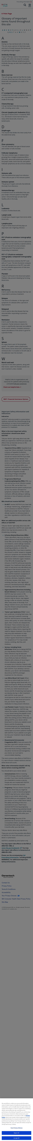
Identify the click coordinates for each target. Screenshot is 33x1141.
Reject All (16, 1134)
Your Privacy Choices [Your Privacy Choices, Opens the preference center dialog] (16, 1129)
